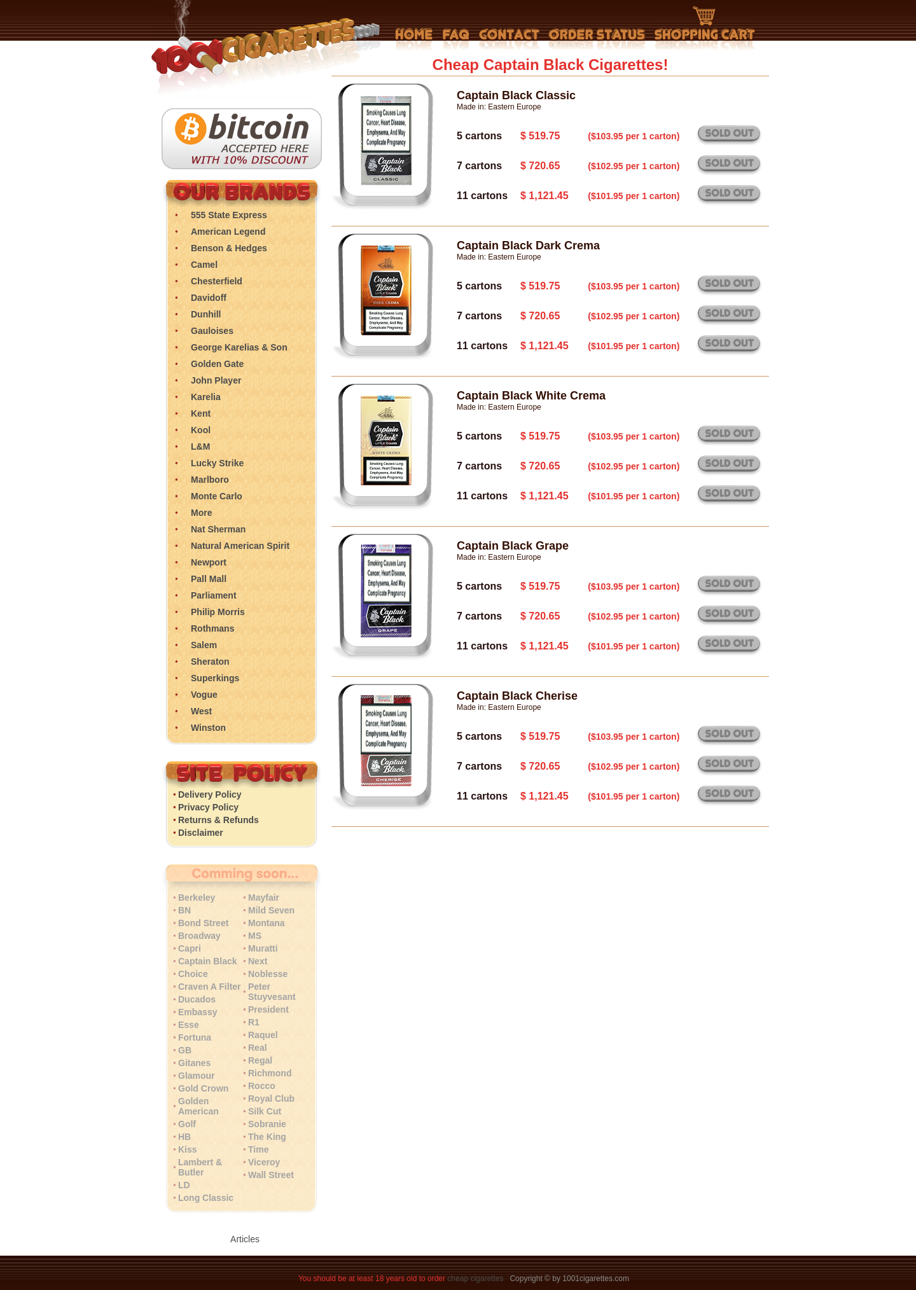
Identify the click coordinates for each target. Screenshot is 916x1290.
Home (414, 39)
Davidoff (208, 298)
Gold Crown (203, 1088)
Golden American (198, 1106)
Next (257, 961)
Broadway (199, 936)
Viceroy (264, 1162)
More (201, 513)
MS (254, 936)
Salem (204, 645)
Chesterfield (216, 281)
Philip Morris (218, 612)
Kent (201, 413)
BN (184, 910)
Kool (201, 430)
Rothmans (212, 628)
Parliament (214, 595)
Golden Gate (217, 364)
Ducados (197, 999)
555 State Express (229, 215)
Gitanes (194, 1063)
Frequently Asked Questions (456, 39)
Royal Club (271, 1098)
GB (184, 1050)
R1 (254, 1022)
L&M (200, 446)
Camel (204, 265)
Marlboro (210, 480)
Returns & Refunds (218, 820)
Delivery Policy (210, 794)
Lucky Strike (217, 463)
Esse (188, 1025)
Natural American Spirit (240, 546)
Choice (193, 974)
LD (184, 1185)
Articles (245, 1239)
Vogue (204, 695)
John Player (216, 380)
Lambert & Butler (200, 1167)
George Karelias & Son (239, 347)
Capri (189, 948)
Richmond (269, 1073)
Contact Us (509, 39)
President (268, 1009)
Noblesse (268, 974)
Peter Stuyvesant (272, 991)
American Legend (228, 231)
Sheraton (210, 661)
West (201, 711)
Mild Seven (271, 910)
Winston (208, 728)
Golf (187, 1124)
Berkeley (196, 897)
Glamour (196, 1076)
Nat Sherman (218, 529)
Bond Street (203, 923)
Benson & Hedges (229, 248)
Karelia (206, 397)
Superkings (215, 678)
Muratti (263, 948)
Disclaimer (200, 833)
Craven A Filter (209, 986)
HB (184, 1137)
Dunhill (206, 314)
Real (257, 1048)
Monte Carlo (216, 496)
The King (267, 1137)
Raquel (263, 1035)
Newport (208, 562)
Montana (266, 923)
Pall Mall (208, 579)
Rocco (261, 1086)
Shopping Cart (704, 29)
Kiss (187, 1149)
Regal (260, 1060)
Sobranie (267, 1124)
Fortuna (194, 1037)
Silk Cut (264, 1111)
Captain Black (207, 961)
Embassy (197, 1012)
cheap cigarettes (475, 1278)
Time (258, 1149)
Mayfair (263, 897)
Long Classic (205, 1198)
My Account (597, 39)
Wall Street (271, 1175)
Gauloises (212, 331)
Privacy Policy (208, 807)
